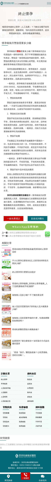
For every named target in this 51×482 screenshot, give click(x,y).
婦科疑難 (40, 407)
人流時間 (4, 397)
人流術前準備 (5, 388)
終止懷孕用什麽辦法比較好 (24, 272)
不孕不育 (39, 422)
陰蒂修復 (22, 426)
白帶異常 (30, 388)
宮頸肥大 (6, 426)
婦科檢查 (30, 401)
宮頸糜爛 (6, 413)
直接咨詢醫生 (37, 218)
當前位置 (12, 20)
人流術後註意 (5, 401)
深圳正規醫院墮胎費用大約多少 (23, 232)
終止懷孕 (37, 20)
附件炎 (29, 392)
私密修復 (23, 407)
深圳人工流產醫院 (8, 444)
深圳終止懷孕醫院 (24, 444)
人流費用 (4, 392)
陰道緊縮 (22, 413)
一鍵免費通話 (13, 218)
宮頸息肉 (6, 422)
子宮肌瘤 (39, 413)
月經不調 (39, 426)
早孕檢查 (4, 384)
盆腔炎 (29, 384)
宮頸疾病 (7, 407)
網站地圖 (36, 465)
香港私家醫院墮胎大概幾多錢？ (25, 329)
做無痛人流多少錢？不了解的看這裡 (27, 295)
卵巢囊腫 (39, 417)
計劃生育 (27, 20)
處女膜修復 (23, 417)
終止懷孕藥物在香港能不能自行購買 (25, 236)
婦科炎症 (31, 373)
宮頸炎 (5, 417)
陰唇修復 (22, 422)
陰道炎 (29, 379)
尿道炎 (29, 397)
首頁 (19, 20)
